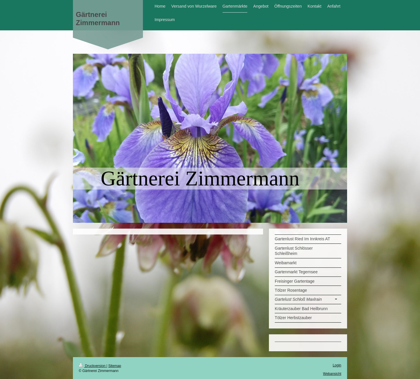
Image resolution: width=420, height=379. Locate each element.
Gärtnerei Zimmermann (98, 19)
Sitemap (114, 366)
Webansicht (332, 374)
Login (337, 365)
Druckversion (92, 366)
